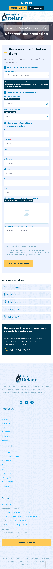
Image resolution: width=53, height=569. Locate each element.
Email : (7, 149)
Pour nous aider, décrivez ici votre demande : (21, 226)
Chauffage (11, 294)
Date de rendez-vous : (12, 96)
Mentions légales (23, 558)
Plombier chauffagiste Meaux (17, 521)
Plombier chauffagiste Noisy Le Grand (20, 512)
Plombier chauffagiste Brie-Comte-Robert (21, 525)
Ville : (6, 189)
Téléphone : (8, 159)
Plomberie (11, 287)
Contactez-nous (26, 542)
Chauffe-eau (13, 301)
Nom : (6, 130)
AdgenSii (19, 562)
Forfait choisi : (10, 71)
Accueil (11, 28)
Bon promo (36, 8)
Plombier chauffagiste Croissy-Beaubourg (21, 516)
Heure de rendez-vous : (13, 109)
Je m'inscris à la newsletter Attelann (21, 246)
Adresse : (7, 169)
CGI (32, 558)
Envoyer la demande (18, 263)
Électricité (11, 309)
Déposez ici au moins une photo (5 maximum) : (22, 199)
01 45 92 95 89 (20, 350)
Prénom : (7, 140)
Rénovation (12, 316)
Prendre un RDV (18, 8)
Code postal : (9, 179)
